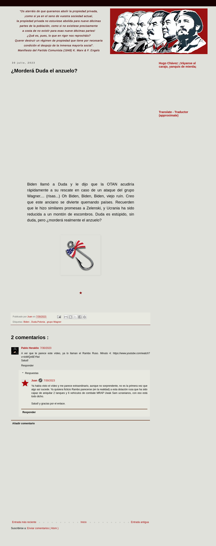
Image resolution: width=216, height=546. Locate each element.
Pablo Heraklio (30, 348)
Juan (34, 380)
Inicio (84, 522)
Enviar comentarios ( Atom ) (42, 528)
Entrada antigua (140, 522)
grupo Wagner (54, 322)
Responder (27, 365)
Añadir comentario (23, 423)
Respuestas (31, 373)
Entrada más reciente (24, 522)
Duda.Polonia (38, 322)
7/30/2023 (45, 348)
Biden (27, 322)
